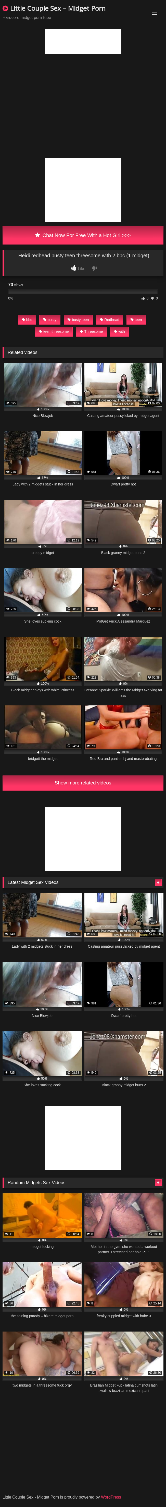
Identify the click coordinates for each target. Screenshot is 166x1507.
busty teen (78, 320)
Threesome (91, 331)
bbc (27, 320)
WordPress (111, 1497)
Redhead (109, 320)
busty (49, 320)
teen (136, 320)
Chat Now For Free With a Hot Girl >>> (83, 235)
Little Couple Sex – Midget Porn (54, 8)
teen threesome (54, 331)
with (119, 331)
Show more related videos (83, 782)
